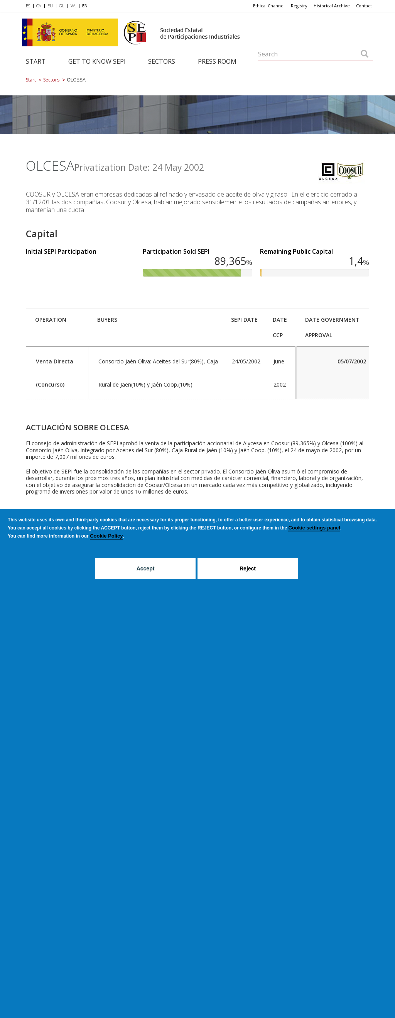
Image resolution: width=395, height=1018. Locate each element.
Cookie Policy (106, 536)
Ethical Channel (269, 5)
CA (38, 5)
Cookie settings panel (314, 528)
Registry (299, 5)
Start (36, 61)
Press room (217, 61)
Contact (364, 5)
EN (85, 5)
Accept (146, 568)
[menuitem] (29, 6)
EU (50, 5)
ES (28, 5)
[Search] (364, 54)
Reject (248, 568)
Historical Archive (332, 5)
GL (61, 5)
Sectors (161, 61)
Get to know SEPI (97, 61)
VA (73, 5)
